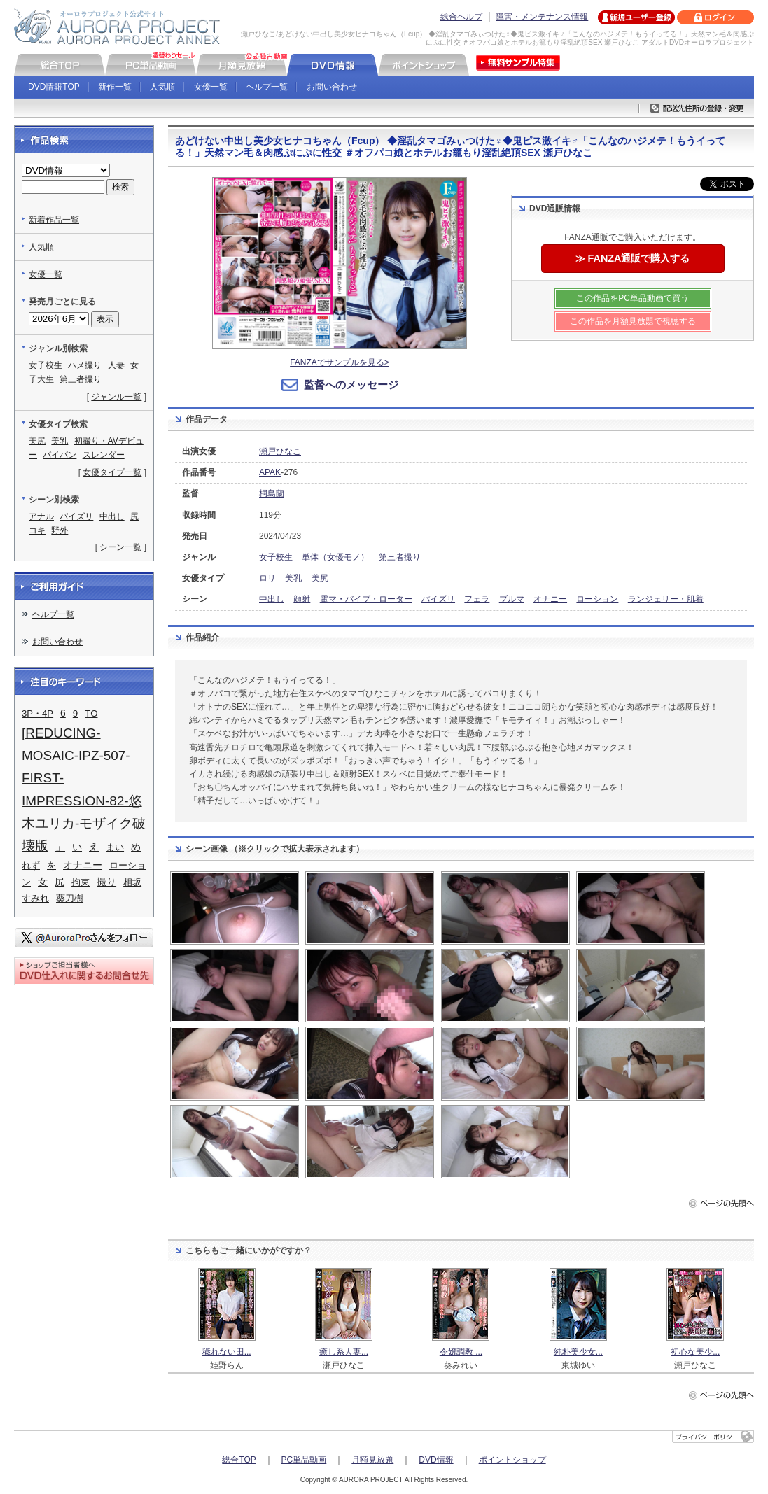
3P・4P (37, 713)
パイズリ (438, 599)
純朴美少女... (578, 1352)
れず (31, 865)
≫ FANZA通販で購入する (632, 258)
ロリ (267, 578)
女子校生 (276, 557)
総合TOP (239, 1460)
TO (91, 713)
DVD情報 (436, 1460)
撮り (106, 881)
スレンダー (104, 455)
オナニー (550, 599)
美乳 (293, 578)
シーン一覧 (120, 547)
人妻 (116, 365)
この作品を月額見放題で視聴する (633, 321)
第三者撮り (400, 557)
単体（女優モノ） (335, 557)
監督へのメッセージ (351, 384)
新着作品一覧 (54, 220)
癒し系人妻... (343, 1352)
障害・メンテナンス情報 (542, 17)
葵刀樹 (69, 898)
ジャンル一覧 (116, 397)
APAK (270, 472)
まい (115, 847)
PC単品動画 (304, 1460)
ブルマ (511, 599)
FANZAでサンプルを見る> (339, 362)
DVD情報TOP (54, 87)
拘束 (80, 882)
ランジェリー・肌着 (666, 599)
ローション (597, 599)
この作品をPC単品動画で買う (632, 298)
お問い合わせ (332, 87)
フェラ (476, 599)
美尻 (320, 578)
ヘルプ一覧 (267, 87)
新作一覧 (115, 87)
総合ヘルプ (461, 17)
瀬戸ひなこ (280, 451)
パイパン (59, 455)
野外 (59, 530)
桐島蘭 (271, 493)
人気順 (162, 87)
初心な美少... (695, 1352)
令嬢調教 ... (461, 1352)
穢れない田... (226, 1352)
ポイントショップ (512, 1460)
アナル (41, 516)
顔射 (301, 599)
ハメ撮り (85, 365)
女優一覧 (211, 87)
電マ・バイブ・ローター (366, 599)
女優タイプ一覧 (112, 472)
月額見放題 (372, 1460)
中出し (271, 599)
